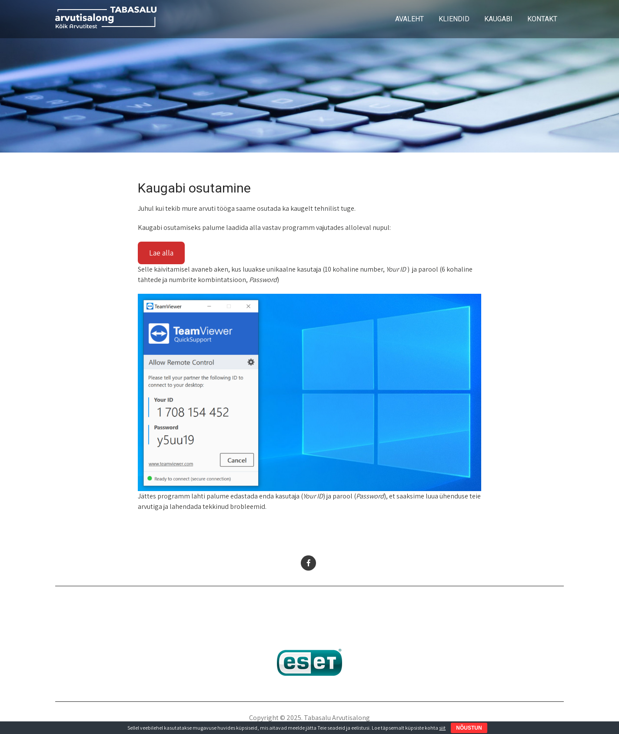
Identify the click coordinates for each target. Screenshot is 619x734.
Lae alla (161, 253)
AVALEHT (409, 19)
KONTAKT (542, 19)
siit (442, 727)
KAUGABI (498, 19)
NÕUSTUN (469, 728)
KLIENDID (454, 19)
